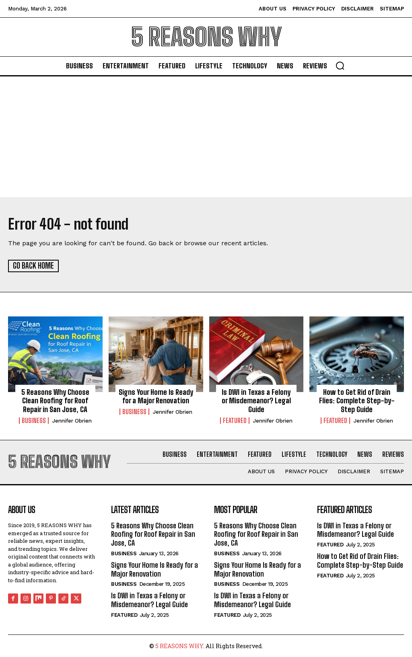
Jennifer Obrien (72, 420)
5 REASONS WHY (179, 645)
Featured (235, 420)
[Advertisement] (206, 136)
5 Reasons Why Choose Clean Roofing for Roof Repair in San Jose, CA (55, 400)
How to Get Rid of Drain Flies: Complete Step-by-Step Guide (356, 400)
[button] (340, 65)
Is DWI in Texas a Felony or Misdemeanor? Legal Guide (256, 400)
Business (34, 420)
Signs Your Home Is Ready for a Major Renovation (156, 396)
